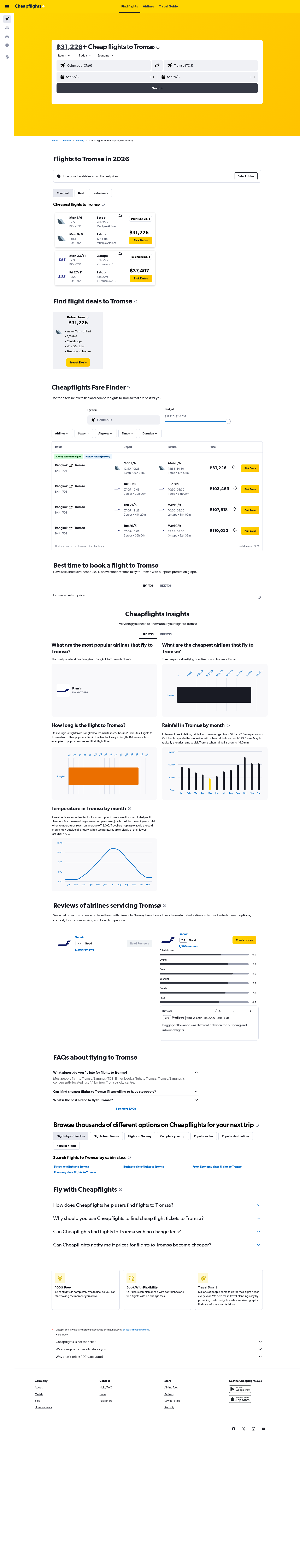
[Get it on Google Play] (240, 1389)
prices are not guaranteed (136, 1329)
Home (55, 140)
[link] (78, 362)
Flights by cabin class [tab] (71, 1136)
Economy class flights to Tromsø (75, 1172)
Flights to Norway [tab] (140, 1136)
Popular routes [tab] (203, 1136)
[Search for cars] (7, 36)
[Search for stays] (7, 28)
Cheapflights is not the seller (159, 1341)
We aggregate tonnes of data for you (159, 1349)
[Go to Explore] (7, 45)
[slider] (228, 421)
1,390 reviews (84, 949)
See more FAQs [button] (126, 1108)
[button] (7, 6)
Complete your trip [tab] (172, 1136)
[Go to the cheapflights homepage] (30, 6)
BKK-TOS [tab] (166, 585)
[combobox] (65, 55)
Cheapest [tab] (63, 193)
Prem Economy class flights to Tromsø (217, 1166)
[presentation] (158, 47)
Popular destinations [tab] (235, 1136)
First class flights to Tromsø (71, 1166)
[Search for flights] (7, 19)
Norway (80, 140)
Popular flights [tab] (66, 1145)
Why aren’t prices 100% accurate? (159, 1356)
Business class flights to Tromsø (143, 1166)
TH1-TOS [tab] (148, 585)
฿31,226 (69, 47)
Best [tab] (81, 193)
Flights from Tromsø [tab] (106, 1136)
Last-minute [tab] (100, 193)
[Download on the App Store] (240, 1399)
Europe (67, 140)
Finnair (79, 937)
